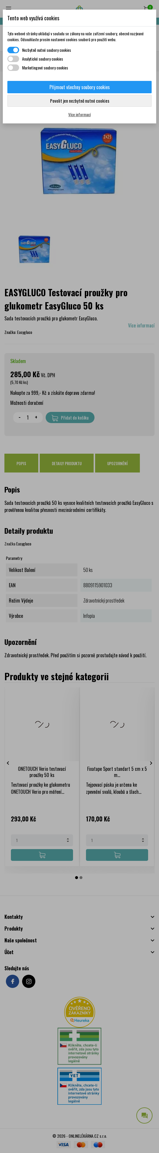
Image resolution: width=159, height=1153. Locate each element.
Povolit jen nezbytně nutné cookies (79, 100)
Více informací (79, 114)
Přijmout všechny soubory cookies (79, 87)
